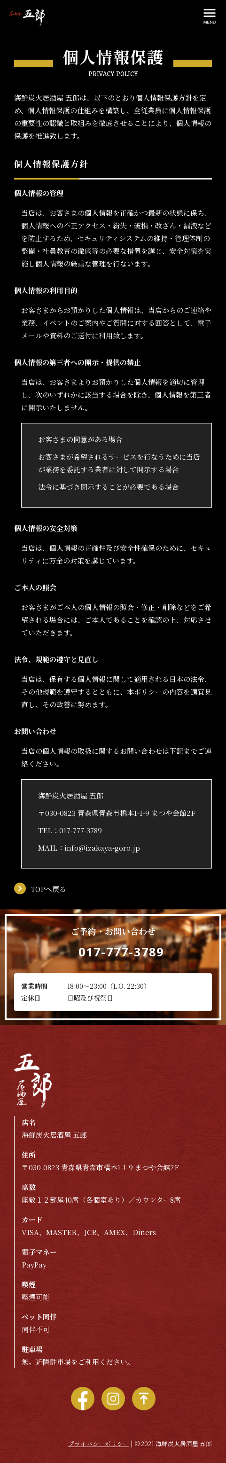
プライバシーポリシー (98, 1444)
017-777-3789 (80, 830)
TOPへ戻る (48, 889)
